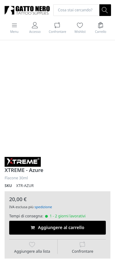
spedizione (43, 207)
